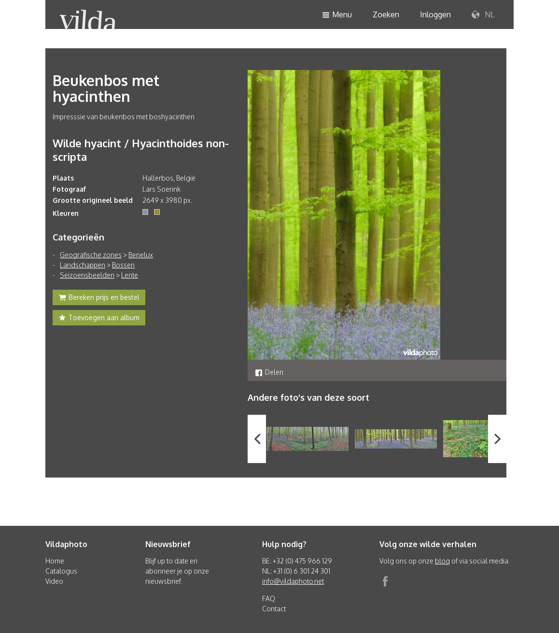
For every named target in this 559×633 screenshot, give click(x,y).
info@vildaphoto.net (293, 581)
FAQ (268, 598)
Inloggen (435, 14)
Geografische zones (91, 255)
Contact (274, 609)
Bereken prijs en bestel (99, 298)
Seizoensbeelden (87, 275)
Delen (269, 372)
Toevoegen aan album (99, 318)
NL (483, 15)
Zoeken (386, 14)
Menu (337, 15)
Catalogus (61, 571)
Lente (129, 275)
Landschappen (82, 265)
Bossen (123, 265)
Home (54, 561)
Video (54, 581)
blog (442, 561)
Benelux (140, 255)
